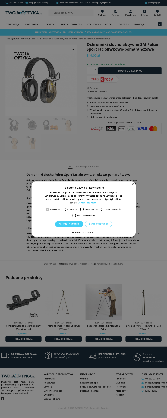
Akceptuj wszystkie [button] (69, 224)
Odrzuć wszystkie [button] (98, 224)
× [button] (133, 184)
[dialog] (83, 209)
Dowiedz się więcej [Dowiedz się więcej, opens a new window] (87, 202)
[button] (83, 232)
